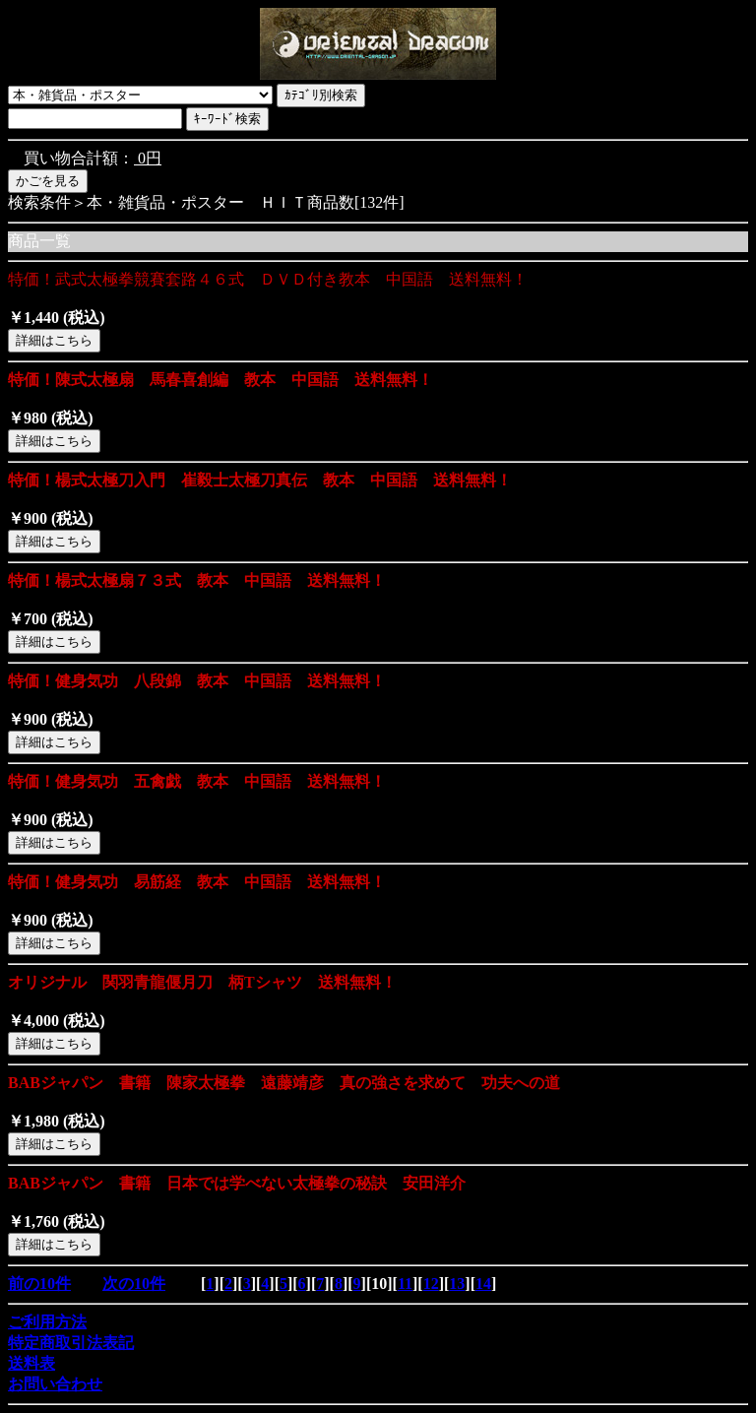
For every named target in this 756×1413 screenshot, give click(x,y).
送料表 (31, 1363)
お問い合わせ (55, 1384)
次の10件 (133, 1283)
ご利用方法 (47, 1322)
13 (457, 1283)
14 (483, 1283)
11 (405, 1283)
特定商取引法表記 (71, 1342)
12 (431, 1283)
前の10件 (39, 1283)
